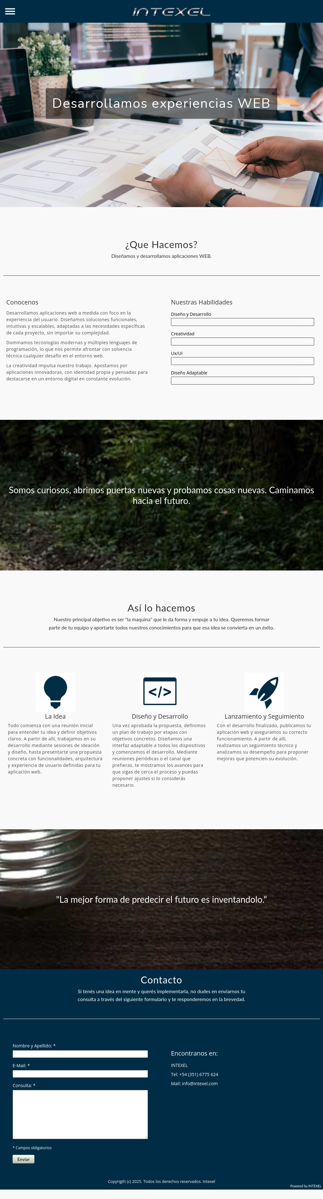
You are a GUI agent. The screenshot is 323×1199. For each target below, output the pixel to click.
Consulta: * (24, 1085)
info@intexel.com (200, 1083)
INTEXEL (315, 1195)
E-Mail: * (21, 1066)
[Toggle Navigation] (10, 11)
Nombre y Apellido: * (34, 1046)
